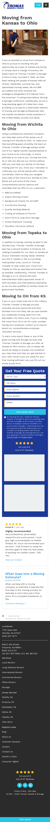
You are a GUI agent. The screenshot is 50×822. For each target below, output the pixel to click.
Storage (6, 687)
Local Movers (8, 662)
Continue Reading (15, 603)
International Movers (12, 672)
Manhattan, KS (9, 707)
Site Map (32, 791)
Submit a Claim (9, 756)
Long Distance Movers (13, 667)
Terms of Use (12, 437)
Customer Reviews (11, 742)
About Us (6, 737)
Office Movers (9, 682)
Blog (4, 732)
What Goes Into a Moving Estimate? (24, 575)
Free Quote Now (25, 412)
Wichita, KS (7, 697)
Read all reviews (13, 560)
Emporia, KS (8, 702)
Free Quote (25, 819)
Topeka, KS (7, 717)
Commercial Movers (11, 677)
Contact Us (7, 751)
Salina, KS (7, 712)
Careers (6, 747)
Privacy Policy (27, 437)
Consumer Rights (10, 761)
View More (7, 722)
